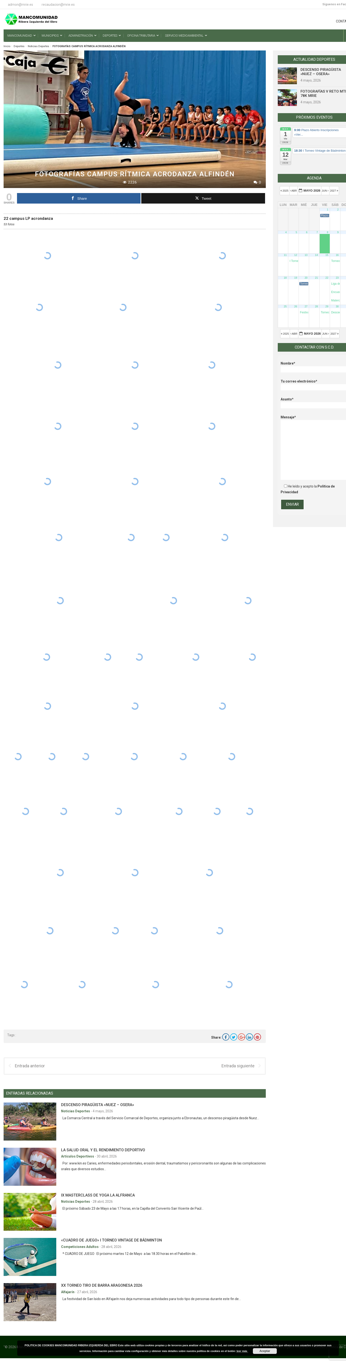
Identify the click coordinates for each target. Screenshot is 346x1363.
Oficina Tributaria (141, 35)
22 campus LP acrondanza (28, 218)
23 (337, 277)
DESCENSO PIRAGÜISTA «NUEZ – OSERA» (97, 1105)
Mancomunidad (19, 35)
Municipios (50, 35)
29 (326, 306)
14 (316, 255)
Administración (80, 35)
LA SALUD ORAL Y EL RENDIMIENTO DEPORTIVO (103, 1150)
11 (285, 255)
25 (285, 306)
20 (306, 277)
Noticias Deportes (38, 46)
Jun (325, 190)
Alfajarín (68, 1292)
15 (326, 255)
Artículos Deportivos (78, 1156)
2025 (284, 190)
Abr (294, 190)
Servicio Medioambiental (184, 35)
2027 (334, 190)
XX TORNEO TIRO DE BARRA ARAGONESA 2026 (101, 1285)
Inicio (7, 46)
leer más (242, 1351)
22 (326, 277)
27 (306, 306)
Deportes (110, 35)
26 (295, 306)
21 (316, 277)
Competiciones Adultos (80, 1247)
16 (337, 255)
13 (306, 255)
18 (285, 277)
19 (295, 277)
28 (316, 306)
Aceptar (264, 1351)
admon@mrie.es (20, 4)
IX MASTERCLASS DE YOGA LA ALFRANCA (98, 1195)
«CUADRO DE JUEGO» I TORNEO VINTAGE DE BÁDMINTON (111, 1240)
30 (337, 306)
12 (295, 255)
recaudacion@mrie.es (58, 4)
